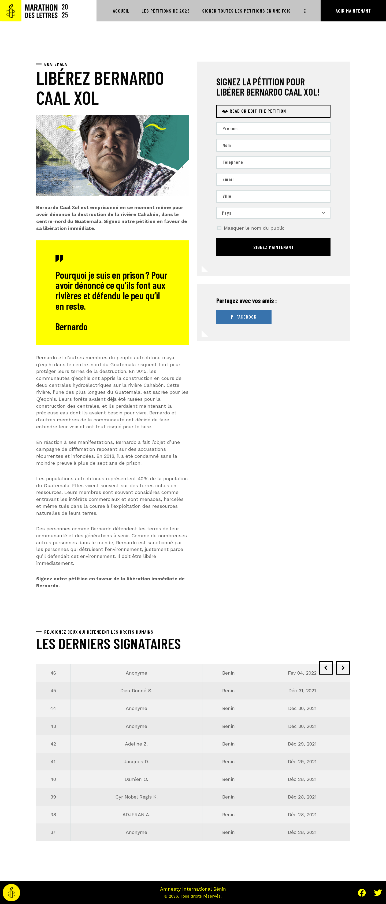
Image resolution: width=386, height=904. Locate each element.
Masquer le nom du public (254, 229)
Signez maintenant (273, 248)
